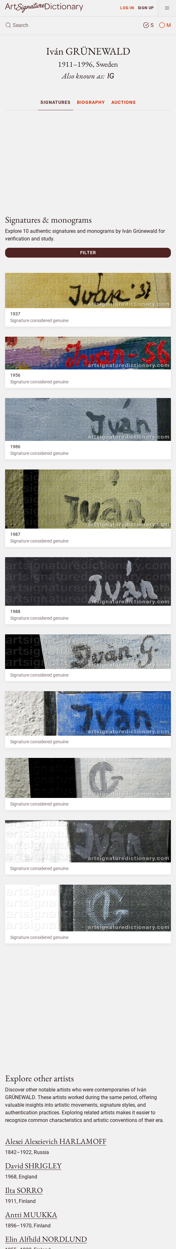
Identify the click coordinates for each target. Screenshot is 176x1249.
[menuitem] (55, 102)
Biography (91, 102)
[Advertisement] (88, 159)
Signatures (55, 102)
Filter (88, 252)
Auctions (123, 102)
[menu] (167, 8)
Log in (127, 7)
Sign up (146, 7)
